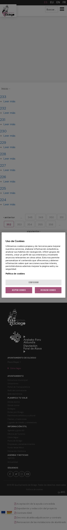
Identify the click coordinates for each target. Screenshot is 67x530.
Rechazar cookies (48, 290)
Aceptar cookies (19, 290)
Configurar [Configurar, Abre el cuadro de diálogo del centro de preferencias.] (34, 282)
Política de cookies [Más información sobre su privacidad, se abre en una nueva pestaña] (15, 273)
